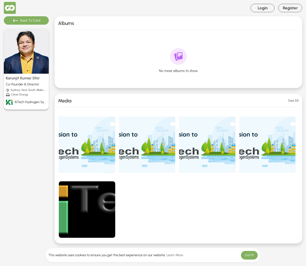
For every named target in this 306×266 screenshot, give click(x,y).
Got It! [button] (249, 255)
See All (293, 101)
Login (263, 8)
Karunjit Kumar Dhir (23, 78)
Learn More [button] (174, 255)
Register (290, 8)
